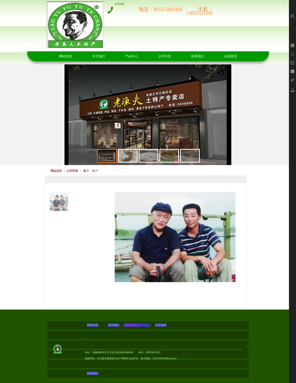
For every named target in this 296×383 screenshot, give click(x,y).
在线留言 (230, 56)
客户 (86, 170)
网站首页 (65, 56)
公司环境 (164, 56)
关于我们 (98, 56)
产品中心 (131, 56)
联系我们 (197, 56)
